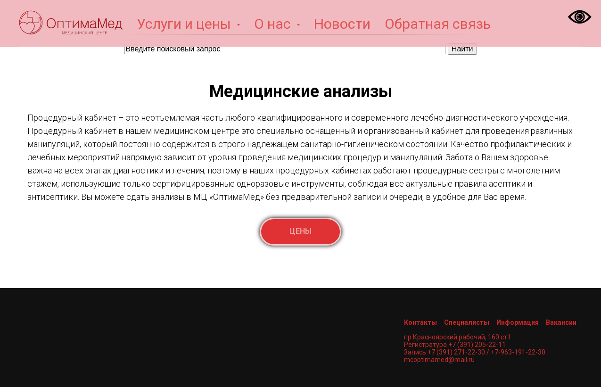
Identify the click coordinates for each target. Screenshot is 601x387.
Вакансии (561, 322)
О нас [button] (274, 24)
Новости (342, 24)
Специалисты (466, 322)
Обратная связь (438, 24)
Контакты (420, 322)
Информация (517, 322)
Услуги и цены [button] (185, 24)
